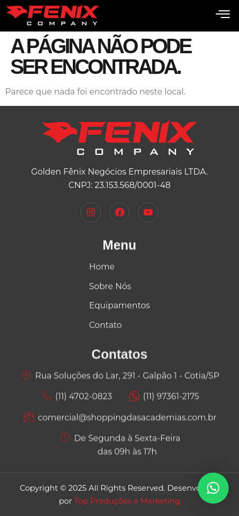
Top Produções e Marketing (127, 501)
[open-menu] (223, 15)
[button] (213, 488)
